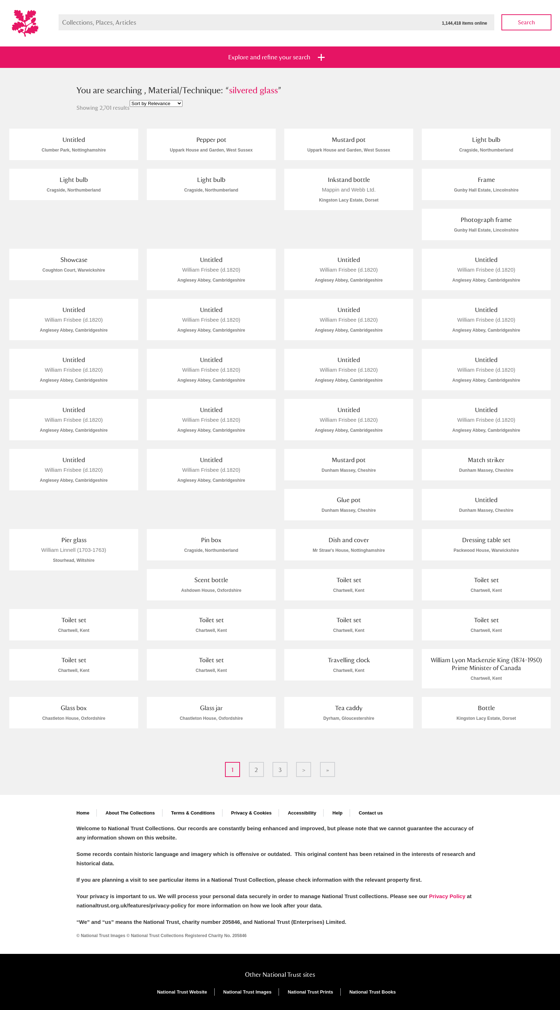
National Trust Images (247, 992)
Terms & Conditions (193, 813)
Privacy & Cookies (251, 813)
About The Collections (130, 813)
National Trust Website (182, 992)
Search (526, 22)
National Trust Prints (310, 992)
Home (82, 813)
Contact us (370, 813)
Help (337, 813)
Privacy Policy (447, 896)
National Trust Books (372, 992)
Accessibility (302, 813)
